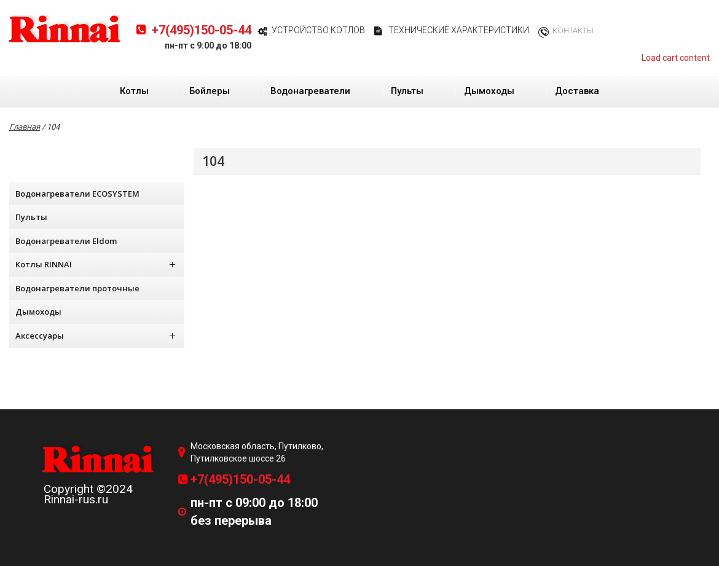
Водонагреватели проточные (77, 288)
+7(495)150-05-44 (201, 30)
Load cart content (676, 58)
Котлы (134, 90)
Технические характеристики (458, 30)
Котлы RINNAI (95, 264)
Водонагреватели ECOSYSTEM (77, 193)
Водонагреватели (310, 90)
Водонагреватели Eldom (66, 240)
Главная (24, 126)
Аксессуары (95, 335)
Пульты (407, 90)
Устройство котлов (318, 30)
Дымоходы (489, 90)
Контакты (573, 30)
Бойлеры (209, 90)
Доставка (577, 90)
